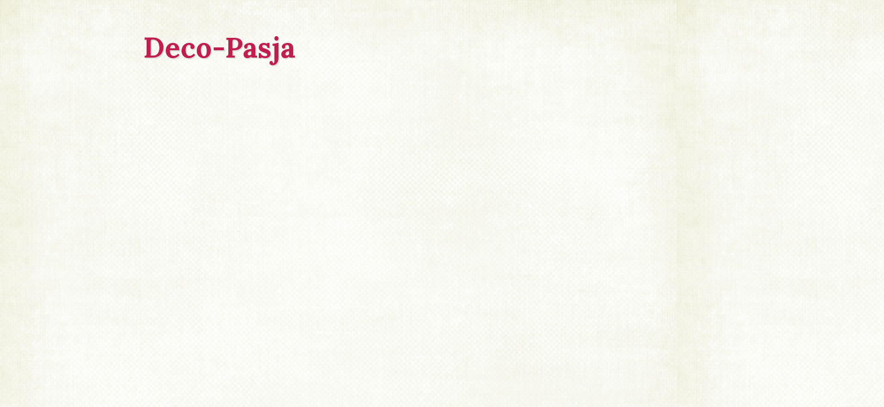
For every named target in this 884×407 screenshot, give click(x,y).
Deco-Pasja (219, 47)
